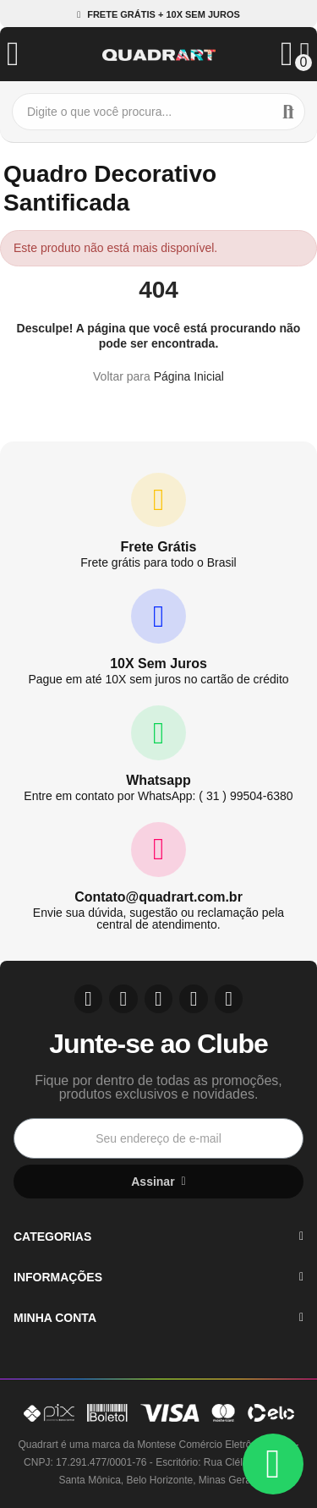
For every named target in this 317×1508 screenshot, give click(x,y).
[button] (158, 14)
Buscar (288, 111)
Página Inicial (189, 376)
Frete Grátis (159, 547)
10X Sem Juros (158, 663)
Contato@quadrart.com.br (158, 897)
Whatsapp (158, 780)
